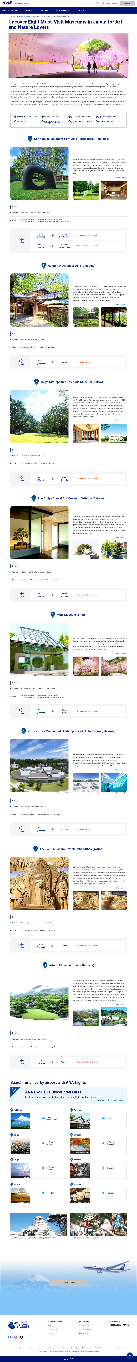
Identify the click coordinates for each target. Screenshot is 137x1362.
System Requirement (102, 1348)
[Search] (98, 3)
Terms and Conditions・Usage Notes (111, 1100)
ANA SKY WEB (119, 1348)
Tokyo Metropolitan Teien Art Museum (80, 117)
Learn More (121, 178)
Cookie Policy (49, 1348)
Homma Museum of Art (52, 116)
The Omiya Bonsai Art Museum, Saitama (108, 117)
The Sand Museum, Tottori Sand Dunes (81, 122)
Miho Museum (21, 121)
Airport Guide (84, 1326)
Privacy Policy (36, 1348)
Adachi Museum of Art (105, 121)
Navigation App (52, 1329)
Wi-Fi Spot (51, 1333)
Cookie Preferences (65, 1348)
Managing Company (20, 1348)
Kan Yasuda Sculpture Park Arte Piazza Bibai (27, 117)
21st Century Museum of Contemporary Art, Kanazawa (53, 122)
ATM (49, 1326)
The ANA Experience (86, 1329)
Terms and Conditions (83, 1348)
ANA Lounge (83, 1333)
